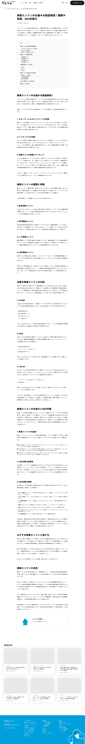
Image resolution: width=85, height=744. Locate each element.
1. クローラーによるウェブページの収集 (29, 48)
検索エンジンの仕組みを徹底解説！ (28, 46)
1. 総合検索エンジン (25, 56)
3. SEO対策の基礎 (24, 78)
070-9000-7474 (11, 727)
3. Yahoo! (23, 70)
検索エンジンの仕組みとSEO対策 (27, 72)
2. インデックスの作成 (25, 50)
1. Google (22, 66)
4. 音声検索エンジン (25, 62)
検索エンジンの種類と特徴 (26, 54)
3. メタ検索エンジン (25, 60)
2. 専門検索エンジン (25, 58)
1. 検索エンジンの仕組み (26, 75)
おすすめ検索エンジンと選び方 (27, 81)
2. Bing (22, 68)
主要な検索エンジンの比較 (26, 64)
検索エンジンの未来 (24, 83)
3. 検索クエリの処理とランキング (27, 52)
